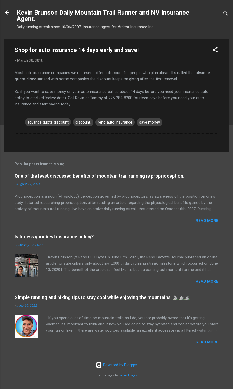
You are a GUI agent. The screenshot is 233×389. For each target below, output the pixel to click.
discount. (83, 122)
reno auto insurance (115, 122)
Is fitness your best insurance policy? (54, 236)
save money (149, 122)
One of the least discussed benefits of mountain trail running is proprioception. (99, 176)
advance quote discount (48, 122)
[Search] (226, 14)
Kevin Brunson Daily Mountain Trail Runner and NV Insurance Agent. (103, 15)
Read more (207, 220)
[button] (215, 51)
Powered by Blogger (116, 365)
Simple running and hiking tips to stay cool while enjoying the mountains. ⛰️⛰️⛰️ (102, 297)
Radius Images (128, 375)
